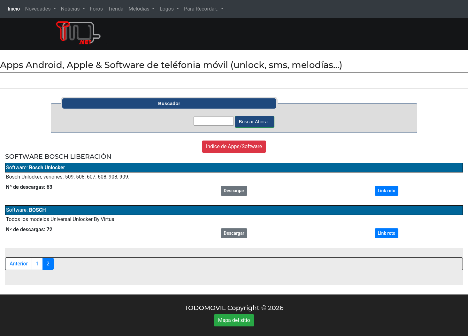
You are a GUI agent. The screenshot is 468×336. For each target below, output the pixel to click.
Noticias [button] (71, 9)
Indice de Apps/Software (234, 146)
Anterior (19, 264)
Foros (96, 9)
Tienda (115, 9)
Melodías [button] (139, 9)
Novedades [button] (38, 9)
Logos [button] (167, 9)
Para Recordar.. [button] (202, 9)
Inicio (15, 8)
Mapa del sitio (234, 320)
